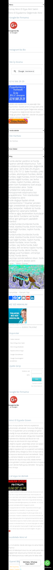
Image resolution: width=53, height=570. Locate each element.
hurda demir (21, 255)
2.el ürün (40, 502)
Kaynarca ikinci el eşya (17, 351)
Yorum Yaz (24, 292)
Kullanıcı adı (26, 371)
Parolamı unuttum (37, 383)
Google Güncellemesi (16, 354)
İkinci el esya (13, 425)
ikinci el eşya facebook (17, 347)
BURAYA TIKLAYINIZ (29, 327)
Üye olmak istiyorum (36, 386)
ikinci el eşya (15, 494)
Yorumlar (13, 292)
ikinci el (11, 529)
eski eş (17, 104)
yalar (21, 104)
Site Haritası (13, 141)
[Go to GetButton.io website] (47, 567)
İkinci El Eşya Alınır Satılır (17, 343)
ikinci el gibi (25, 518)
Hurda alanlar (15, 161)
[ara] (26, 71)
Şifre (28, 375)
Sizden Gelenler (15, 339)
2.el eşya (32, 107)
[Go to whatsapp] (47, 563)
